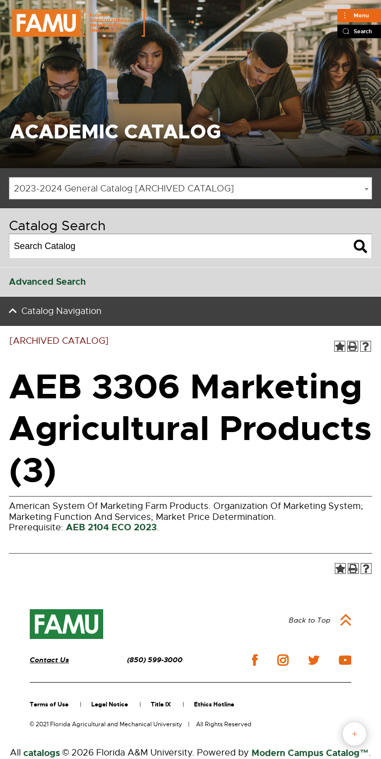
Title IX (161, 704)
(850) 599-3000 (155, 660)
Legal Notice (109, 704)
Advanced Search (47, 282)
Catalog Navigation (61, 311)
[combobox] (190, 188)
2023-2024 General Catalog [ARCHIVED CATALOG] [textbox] (124, 188)
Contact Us (49, 660)
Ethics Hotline (214, 704)
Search (363, 31)
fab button (354, 734)
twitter (313, 660)
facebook (254, 660)
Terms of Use (49, 704)
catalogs (41, 753)
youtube (345, 660)
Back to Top (309, 620)
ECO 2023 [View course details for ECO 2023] (134, 527)
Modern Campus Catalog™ (310, 753)
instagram (282, 660)
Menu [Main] (361, 15)
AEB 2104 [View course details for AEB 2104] (87, 527)
